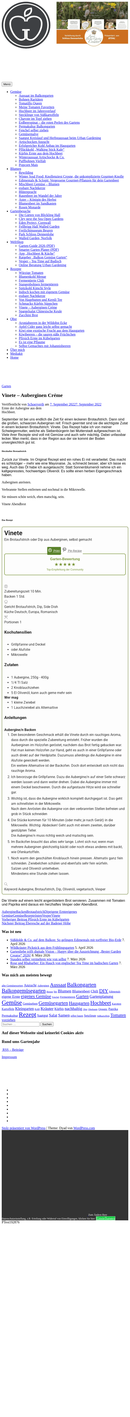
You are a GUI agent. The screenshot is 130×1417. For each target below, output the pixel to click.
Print (54, 551)
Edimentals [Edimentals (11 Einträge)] (114, 991)
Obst (13, 319)
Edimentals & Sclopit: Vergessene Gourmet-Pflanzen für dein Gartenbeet (69, 180)
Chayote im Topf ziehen (35, 118)
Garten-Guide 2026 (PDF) (37, 246)
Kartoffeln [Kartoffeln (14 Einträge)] (8, 1009)
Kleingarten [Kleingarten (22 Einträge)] (24, 1008)
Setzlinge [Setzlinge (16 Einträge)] (90, 1015)
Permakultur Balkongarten (37, 126)
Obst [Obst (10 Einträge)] (85, 1009)
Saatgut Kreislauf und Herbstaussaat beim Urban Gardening (60, 138)
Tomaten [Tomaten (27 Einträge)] (118, 1015)
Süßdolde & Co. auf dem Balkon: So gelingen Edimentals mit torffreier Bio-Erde (65, 940)
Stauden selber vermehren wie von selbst (38, 959)
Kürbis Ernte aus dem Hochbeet (40, 153)
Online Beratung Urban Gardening (42, 265)
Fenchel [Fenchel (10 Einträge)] (55, 997)
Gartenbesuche (20, 211)
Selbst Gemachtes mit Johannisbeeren (45, 346)
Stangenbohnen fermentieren (38, 284)
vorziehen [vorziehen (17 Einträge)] (8, 1020)
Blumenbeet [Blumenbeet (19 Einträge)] (81, 991)
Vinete (55, 915)
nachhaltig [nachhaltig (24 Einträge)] (73, 1008)
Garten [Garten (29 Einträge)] (82, 996)
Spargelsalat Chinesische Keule (40, 311)
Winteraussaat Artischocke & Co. (42, 157)
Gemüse (15, 92)
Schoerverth (36, 404)
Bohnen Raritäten (31, 99)
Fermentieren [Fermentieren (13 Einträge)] (67, 996)
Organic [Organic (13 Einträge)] (103, 1009)
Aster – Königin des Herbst (37, 199)
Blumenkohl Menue (32, 276)
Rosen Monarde (30, 207)
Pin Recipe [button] (72, 551)
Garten (6, 386)
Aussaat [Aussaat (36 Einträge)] (58, 985)
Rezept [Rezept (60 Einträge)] (27, 1014)
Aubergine (9, 911)
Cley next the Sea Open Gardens (41, 219)
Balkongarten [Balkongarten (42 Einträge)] (81, 985)
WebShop (17, 242)
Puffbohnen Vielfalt (32, 161)
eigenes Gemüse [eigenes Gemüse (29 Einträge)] (36, 996)
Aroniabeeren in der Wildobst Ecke (43, 323)
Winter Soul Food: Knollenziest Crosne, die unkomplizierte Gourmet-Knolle (71, 176)
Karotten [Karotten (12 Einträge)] (116, 1003)
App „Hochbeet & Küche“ (37, 253)
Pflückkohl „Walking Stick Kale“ (41, 149)
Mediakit (16, 353)
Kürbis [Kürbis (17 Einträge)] (59, 1009)
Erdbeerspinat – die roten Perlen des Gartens (49, 122)
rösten (38, 915)
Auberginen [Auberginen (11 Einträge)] (43, 985)
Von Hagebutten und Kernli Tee (40, 300)
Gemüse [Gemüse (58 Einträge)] (12, 1002)
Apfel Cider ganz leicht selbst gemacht (45, 326)
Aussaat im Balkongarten (36, 95)
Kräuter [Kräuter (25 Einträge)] (47, 1008)
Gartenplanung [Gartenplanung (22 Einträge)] (101, 996)
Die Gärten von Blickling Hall (39, 215)
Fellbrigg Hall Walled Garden (39, 226)
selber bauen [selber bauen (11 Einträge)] (77, 1015)
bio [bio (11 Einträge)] (55, 991)
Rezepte (15, 269)
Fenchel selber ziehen (34, 130)
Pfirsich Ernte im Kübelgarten (39, 338)
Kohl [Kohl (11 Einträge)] (37, 1009)
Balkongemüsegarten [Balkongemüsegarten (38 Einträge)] (24, 991)
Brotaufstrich (35, 911)
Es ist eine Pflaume (32, 342)
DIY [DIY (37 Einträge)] (103, 991)
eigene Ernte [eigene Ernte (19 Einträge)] (11, 997)
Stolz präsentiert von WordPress (24, 1128)
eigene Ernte (58, 911)
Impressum (9, 1057)
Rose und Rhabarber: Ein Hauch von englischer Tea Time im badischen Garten (64, 963)
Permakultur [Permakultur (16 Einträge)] (10, 1015)
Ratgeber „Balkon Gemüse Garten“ (43, 257)
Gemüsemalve (28, 134)
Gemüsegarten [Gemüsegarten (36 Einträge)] (53, 1003)
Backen (21, 911)
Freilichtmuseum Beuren (36, 230)
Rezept (29, 915)
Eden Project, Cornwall (35, 222)
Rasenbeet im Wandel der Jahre (40, 196)
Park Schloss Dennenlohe (36, 234)
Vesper (46, 915)
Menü (6, 84)
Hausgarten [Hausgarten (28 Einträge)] (79, 1003)
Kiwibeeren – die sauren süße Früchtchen (47, 334)
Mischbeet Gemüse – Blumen (39, 184)
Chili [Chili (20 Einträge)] (94, 991)
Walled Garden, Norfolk (35, 238)
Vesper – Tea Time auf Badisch (40, 261)
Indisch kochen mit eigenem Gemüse (44, 292)
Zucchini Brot (28, 315)
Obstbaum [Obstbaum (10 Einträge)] (93, 1009)
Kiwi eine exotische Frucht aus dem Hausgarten (51, 330)
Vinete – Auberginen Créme (38, 307)
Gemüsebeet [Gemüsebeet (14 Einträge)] (30, 1003)
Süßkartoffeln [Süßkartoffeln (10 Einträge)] (103, 1016)
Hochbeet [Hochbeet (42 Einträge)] (100, 1003)
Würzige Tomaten (31, 273)
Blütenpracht (28, 192)
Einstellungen (105, 1218)
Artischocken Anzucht (34, 142)
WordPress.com (84, 1128)
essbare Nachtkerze (32, 188)
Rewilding (26, 172)
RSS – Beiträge (13, 1050)
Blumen (15, 169)
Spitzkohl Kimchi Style (35, 288)
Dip (47, 911)
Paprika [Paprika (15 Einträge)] (113, 1009)
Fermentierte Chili (31, 280)
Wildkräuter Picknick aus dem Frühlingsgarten (42, 947)
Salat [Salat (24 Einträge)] (53, 1015)
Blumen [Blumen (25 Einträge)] (64, 991)
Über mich (17, 350)
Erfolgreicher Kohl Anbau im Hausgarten (47, 145)
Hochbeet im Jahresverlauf (37, 111)
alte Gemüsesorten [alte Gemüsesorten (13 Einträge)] (12, 985)
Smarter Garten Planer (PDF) (39, 249)
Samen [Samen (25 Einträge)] (64, 1015)
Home (14, 357)
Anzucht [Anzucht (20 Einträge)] (30, 985)
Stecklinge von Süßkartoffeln (39, 115)
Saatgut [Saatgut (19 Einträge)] (42, 1015)
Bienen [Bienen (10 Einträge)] (50, 992)
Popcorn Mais (28, 165)
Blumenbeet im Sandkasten (37, 203)
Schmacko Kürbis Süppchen (38, 303)
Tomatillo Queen (30, 103)
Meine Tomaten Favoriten (36, 107)
